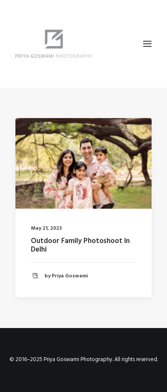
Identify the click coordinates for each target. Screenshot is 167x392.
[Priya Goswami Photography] (83, 44)
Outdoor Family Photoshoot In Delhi (80, 245)
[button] (147, 44)
